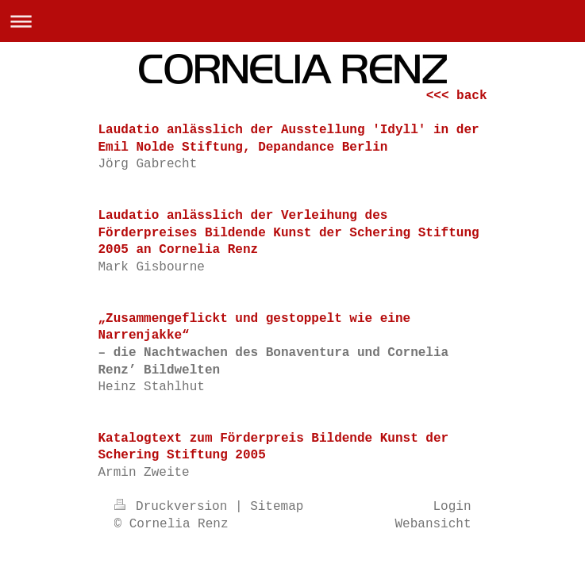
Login (452, 507)
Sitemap (276, 507)
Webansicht (432, 524)
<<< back (456, 96)
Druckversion (174, 507)
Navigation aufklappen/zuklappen (292, 21)
